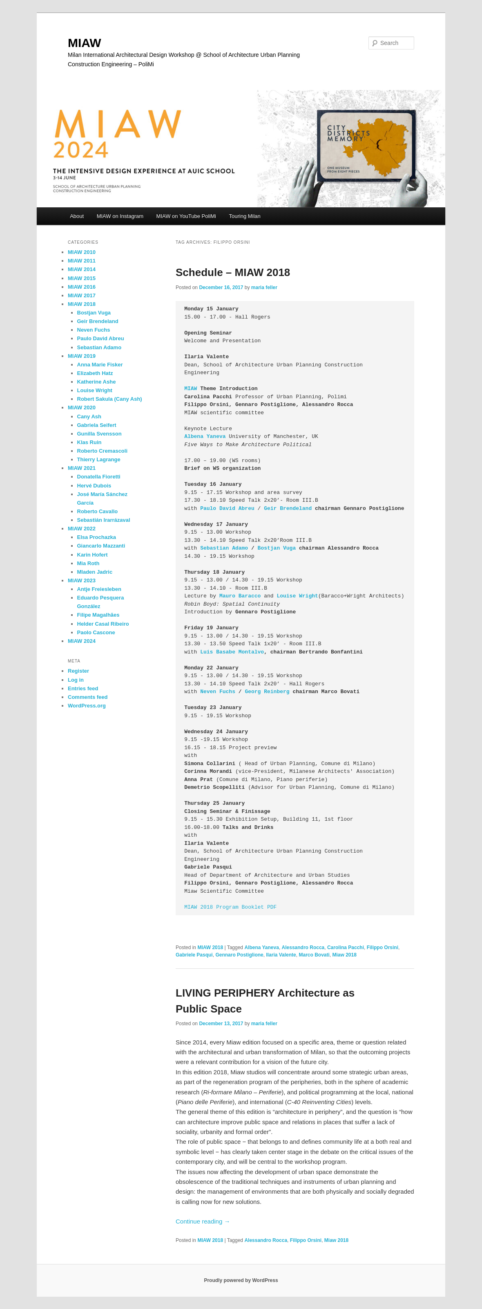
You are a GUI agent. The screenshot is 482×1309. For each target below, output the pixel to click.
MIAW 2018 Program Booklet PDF (230, 907)
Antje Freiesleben (99, 589)
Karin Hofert (92, 555)
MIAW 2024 (82, 641)
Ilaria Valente (281, 955)
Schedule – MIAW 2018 (233, 272)
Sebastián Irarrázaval (103, 520)
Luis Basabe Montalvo (232, 652)
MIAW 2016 (82, 287)
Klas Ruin (89, 442)
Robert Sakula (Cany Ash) (109, 399)
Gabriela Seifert (96, 425)
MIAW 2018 (210, 947)
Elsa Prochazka (96, 537)
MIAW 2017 (82, 295)
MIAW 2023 (82, 580)
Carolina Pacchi (345, 947)
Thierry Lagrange (98, 459)
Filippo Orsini (382, 947)
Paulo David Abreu (100, 338)
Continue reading (203, 1221)
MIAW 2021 (82, 468)
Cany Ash (89, 416)
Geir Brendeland (288, 508)
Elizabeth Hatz (95, 373)
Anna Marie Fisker (100, 364)
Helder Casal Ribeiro (103, 624)
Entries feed (83, 688)
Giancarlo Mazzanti (101, 546)
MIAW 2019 (82, 356)
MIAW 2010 (82, 252)
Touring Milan (245, 216)
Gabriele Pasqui (194, 955)
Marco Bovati (314, 955)
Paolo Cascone (96, 632)
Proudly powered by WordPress (241, 1280)
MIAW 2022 (82, 528)
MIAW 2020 (82, 407)
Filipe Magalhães (98, 615)
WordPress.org (87, 706)
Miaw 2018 (344, 955)
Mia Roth (88, 563)
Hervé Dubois (94, 486)
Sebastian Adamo (224, 548)
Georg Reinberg (267, 692)
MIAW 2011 (82, 261)
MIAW (84, 42)
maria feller (264, 287)
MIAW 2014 (82, 269)
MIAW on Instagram (120, 216)
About (77, 216)
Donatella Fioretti (98, 477)
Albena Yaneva (204, 436)
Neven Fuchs (217, 692)
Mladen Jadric (95, 572)
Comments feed (88, 697)
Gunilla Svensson (99, 434)
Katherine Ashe (96, 382)
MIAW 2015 (82, 278)
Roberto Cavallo (97, 511)
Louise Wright (94, 390)
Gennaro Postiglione (239, 955)
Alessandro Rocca (303, 947)
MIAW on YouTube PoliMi (186, 216)
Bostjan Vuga (277, 548)
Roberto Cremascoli (102, 451)
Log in (76, 680)
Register (78, 671)
